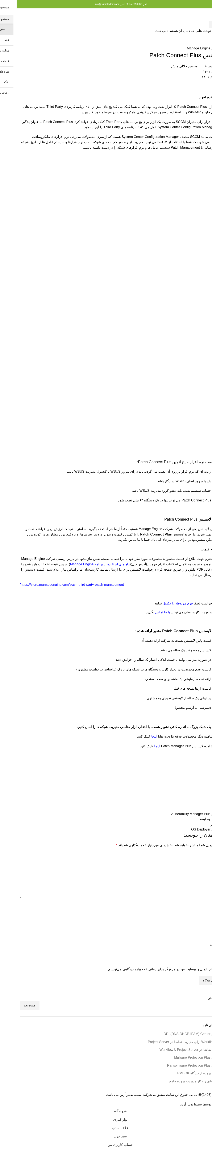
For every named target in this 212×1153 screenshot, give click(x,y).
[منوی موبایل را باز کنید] (202, 15)
